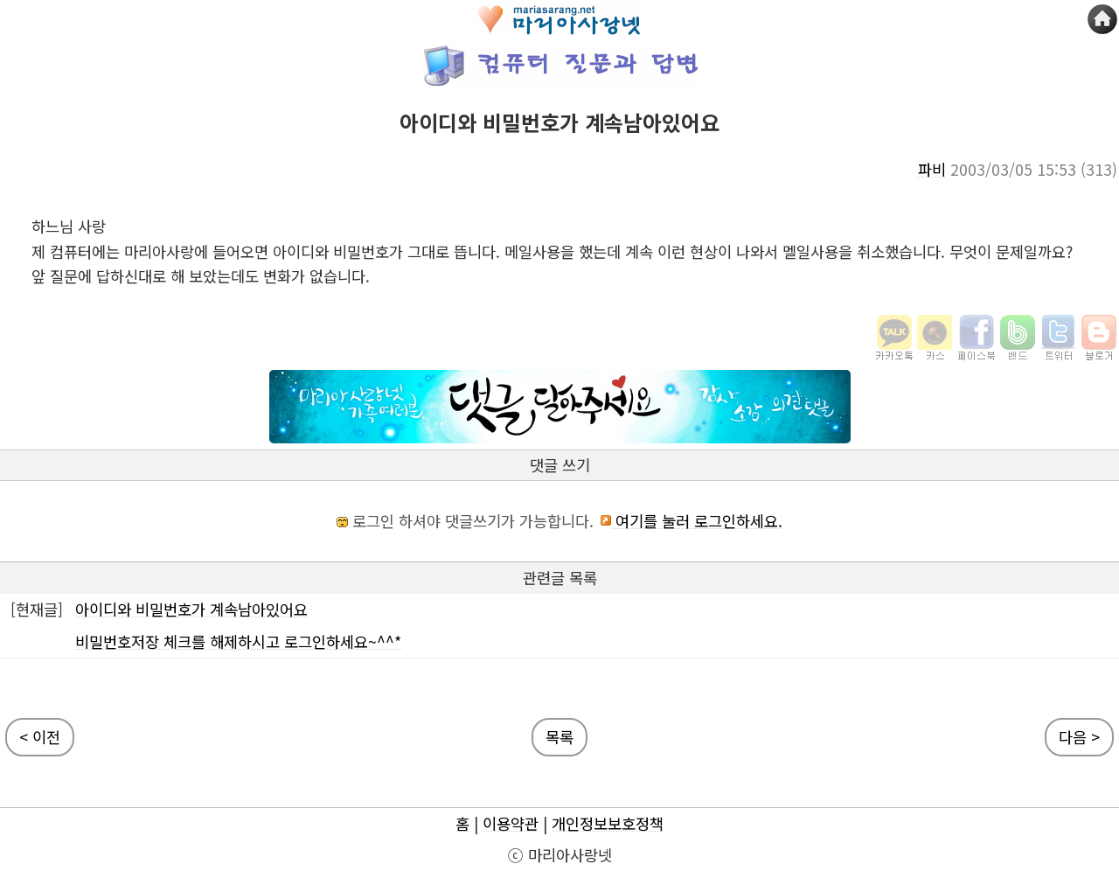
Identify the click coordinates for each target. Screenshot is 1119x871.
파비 (932, 169)
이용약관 (511, 823)
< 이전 (39, 737)
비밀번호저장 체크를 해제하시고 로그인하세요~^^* (238, 641)
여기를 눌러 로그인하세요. (690, 521)
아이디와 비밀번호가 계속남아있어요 (191, 609)
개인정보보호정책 (608, 823)
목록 (559, 737)
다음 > (1079, 737)
